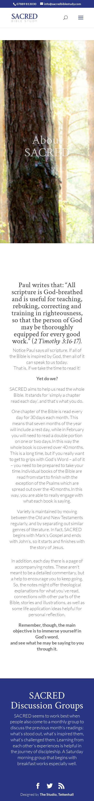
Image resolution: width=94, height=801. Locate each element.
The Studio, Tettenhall (57, 794)
